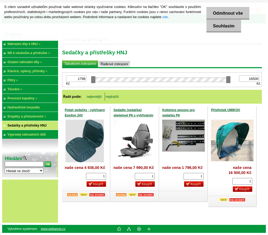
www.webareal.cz (53, 229)
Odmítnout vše (228, 13)
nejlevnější (94, 97)
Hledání (13, 158)
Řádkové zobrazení (114, 64)
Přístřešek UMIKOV (225, 110)
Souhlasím (223, 26)
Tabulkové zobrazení (80, 64)
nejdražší (112, 97)
